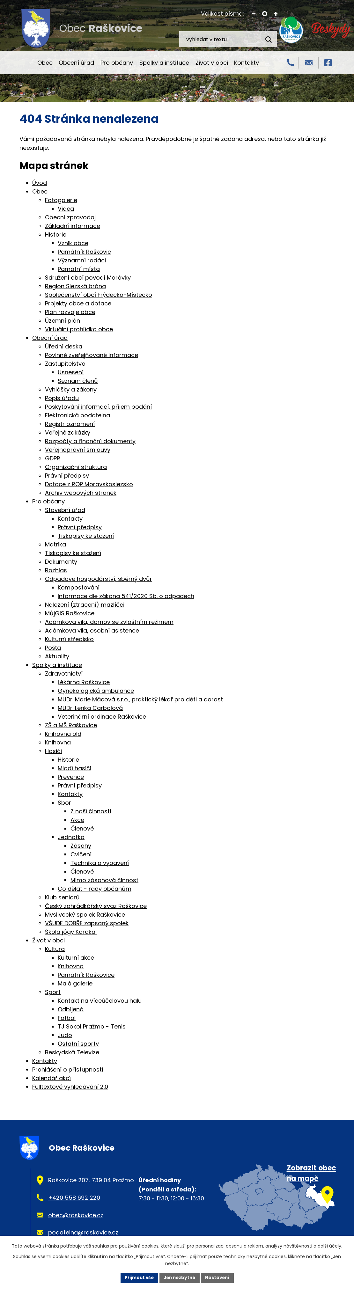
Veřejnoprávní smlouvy (77, 450)
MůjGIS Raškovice (69, 613)
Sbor (64, 803)
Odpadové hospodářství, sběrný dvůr (98, 579)
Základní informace (72, 226)
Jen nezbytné (179, 1277)
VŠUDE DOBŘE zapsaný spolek (87, 923)
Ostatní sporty (78, 1044)
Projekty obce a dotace (78, 303)
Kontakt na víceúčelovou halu (100, 1001)
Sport (53, 992)
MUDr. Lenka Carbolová (90, 708)
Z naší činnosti (90, 811)
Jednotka (71, 837)
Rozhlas (56, 570)
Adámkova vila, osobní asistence (92, 630)
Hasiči (53, 751)
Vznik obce (73, 243)
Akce (77, 820)
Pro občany (116, 63)
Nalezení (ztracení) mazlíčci (84, 605)
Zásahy (80, 846)
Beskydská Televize (72, 1052)
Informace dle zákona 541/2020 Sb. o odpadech (126, 596)
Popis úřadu (62, 398)
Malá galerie (75, 983)
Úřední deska (63, 346)
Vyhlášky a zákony (71, 389)
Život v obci (211, 63)
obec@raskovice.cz (75, 1215)
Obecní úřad (76, 63)
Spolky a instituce (164, 63)
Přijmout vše (137, 1277)
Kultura (55, 949)
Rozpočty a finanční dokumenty (90, 441)
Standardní (265, 14)
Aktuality (57, 656)
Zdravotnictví (64, 673)
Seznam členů (78, 381)
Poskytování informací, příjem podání (98, 407)
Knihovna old (63, 734)
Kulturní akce (76, 958)
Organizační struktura (76, 467)
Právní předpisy (67, 476)
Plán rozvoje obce (70, 312)
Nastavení (219, 1277)
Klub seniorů (62, 897)
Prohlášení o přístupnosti (67, 1069)
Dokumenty (61, 562)
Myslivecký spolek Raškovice (85, 915)
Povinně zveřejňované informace (91, 355)
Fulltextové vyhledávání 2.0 (70, 1087)
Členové (82, 828)
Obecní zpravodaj (70, 217)
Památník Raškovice (86, 975)
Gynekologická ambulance (96, 691)
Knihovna (58, 742)
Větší (275, 14)
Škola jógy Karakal (71, 932)
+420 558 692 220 (74, 1198)
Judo (65, 1035)
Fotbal (67, 1018)
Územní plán (62, 321)
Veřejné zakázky (67, 432)
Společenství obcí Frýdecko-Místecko (98, 295)
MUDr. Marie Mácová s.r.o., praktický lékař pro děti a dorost (140, 699)
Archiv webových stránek (80, 493)
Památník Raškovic (84, 252)
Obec (45, 63)
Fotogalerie (61, 200)
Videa (66, 209)
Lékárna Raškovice (84, 682)
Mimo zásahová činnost (104, 880)
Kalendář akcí (51, 1078)
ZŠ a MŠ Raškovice (71, 725)
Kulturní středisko (69, 639)
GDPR (52, 458)
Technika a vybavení (99, 863)
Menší (254, 14)
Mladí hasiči (74, 768)
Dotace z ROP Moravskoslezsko (89, 484)
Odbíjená (71, 1009)
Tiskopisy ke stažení (86, 536)
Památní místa (79, 269)
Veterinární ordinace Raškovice (102, 717)
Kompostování (79, 587)
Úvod (25, 62)
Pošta (53, 648)
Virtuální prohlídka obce (79, 329)
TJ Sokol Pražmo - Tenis (92, 1026)
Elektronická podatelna (77, 415)
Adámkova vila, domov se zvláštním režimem (109, 622)
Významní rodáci (82, 260)
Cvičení (81, 854)
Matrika (55, 544)
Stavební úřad (65, 510)
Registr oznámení (70, 424)
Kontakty (246, 63)
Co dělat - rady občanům (94, 889)
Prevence (71, 777)
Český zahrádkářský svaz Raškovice (96, 906)
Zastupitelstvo (65, 364)
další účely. (330, 1245)
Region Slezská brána (75, 286)
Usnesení (71, 372)
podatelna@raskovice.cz (83, 1232)
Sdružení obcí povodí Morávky (88, 278)
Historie (55, 234)
